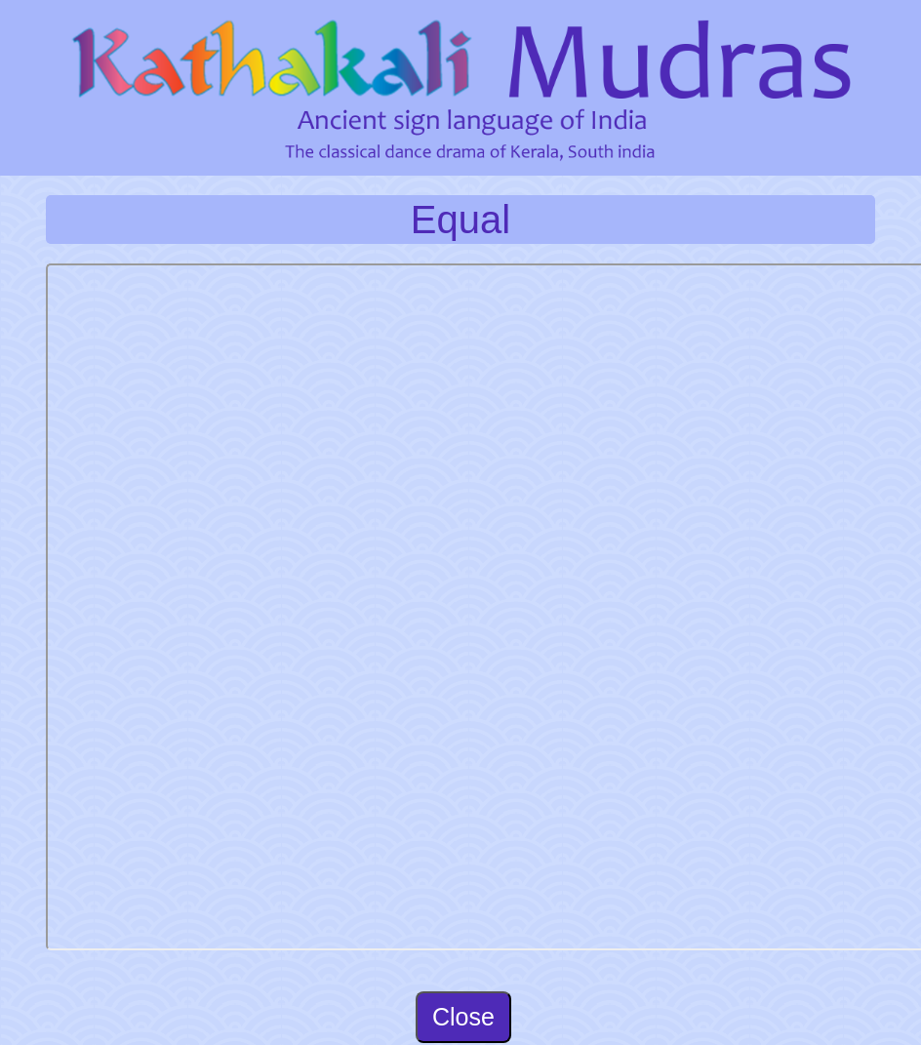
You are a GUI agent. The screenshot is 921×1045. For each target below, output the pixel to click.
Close (463, 1016)
